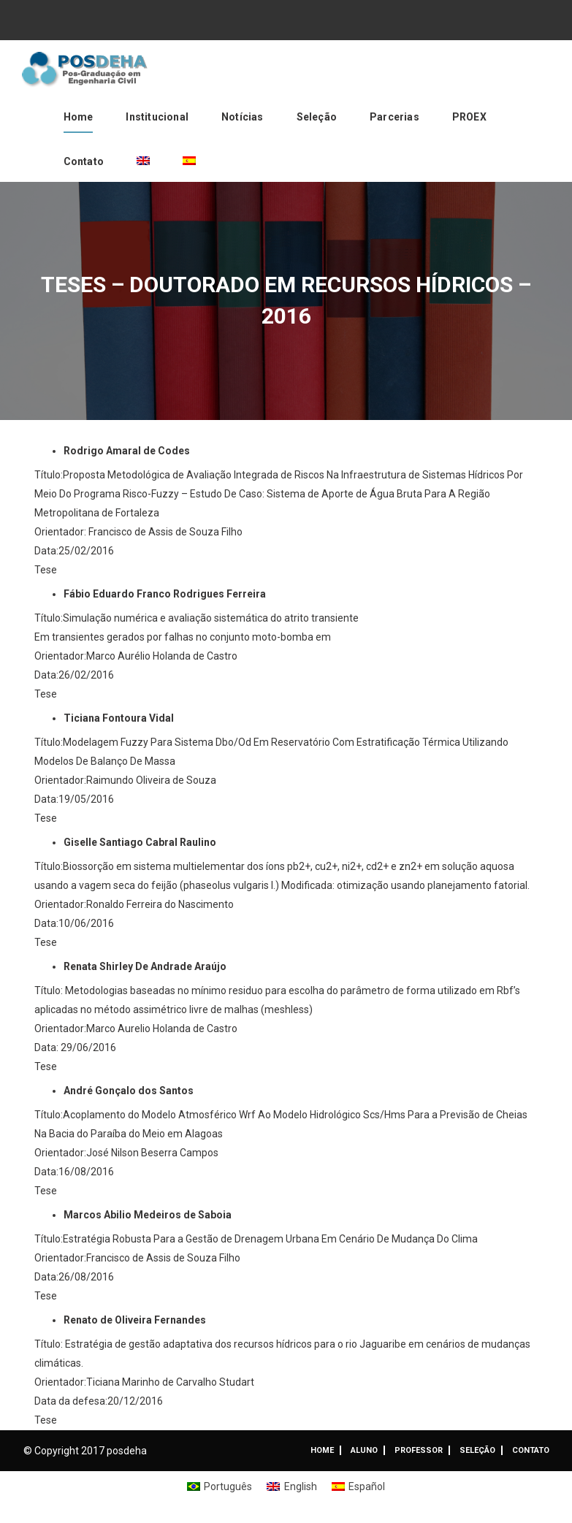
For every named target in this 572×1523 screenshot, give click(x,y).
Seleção (317, 117)
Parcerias (394, 117)
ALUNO (364, 1450)
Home (79, 117)
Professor (418, 1450)
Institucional (157, 117)
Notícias (242, 117)
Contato (84, 161)
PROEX (469, 117)
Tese (45, 570)
